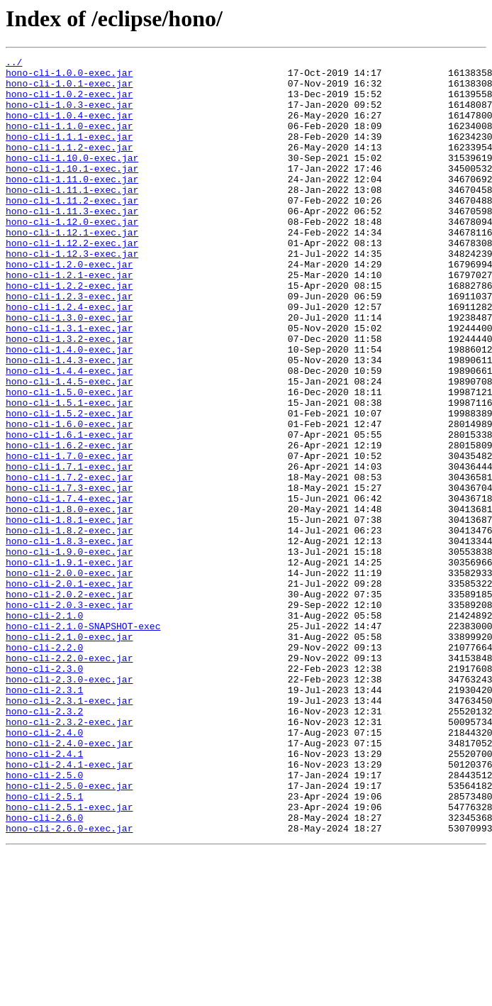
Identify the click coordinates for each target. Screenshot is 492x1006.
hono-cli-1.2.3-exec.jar (69, 344)
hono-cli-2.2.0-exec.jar (69, 779)
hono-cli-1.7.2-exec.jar (69, 561)
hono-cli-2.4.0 (44, 868)
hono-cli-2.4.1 (44, 894)
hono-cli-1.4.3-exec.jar (69, 421)
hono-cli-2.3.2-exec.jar (69, 855)
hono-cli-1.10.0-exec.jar (72, 178)
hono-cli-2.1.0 (44, 728)
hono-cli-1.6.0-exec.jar (69, 498)
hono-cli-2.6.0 (44, 970)
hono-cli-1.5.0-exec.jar (69, 459)
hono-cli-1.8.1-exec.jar (69, 613)
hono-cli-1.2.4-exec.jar (69, 357)
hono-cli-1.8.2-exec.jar (69, 625)
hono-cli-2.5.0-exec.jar (69, 932)
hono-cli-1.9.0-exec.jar (69, 651)
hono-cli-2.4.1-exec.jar (69, 906)
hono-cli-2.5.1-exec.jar (69, 957)
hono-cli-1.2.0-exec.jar (69, 306)
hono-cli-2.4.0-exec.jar (69, 881)
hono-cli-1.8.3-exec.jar (69, 638)
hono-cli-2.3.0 (44, 791)
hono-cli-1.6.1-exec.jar (69, 510)
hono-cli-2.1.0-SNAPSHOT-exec (83, 740)
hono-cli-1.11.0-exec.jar (72, 204)
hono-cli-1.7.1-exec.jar (69, 549)
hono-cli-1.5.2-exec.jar (69, 485)
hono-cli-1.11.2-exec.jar (72, 229)
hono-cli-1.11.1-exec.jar (72, 217)
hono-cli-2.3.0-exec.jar (69, 804)
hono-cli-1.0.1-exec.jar (69, 89)
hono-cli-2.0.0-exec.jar (69, 676)
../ (14, 63)
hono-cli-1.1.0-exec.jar (69, 140)
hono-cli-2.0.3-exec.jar (69, 715)
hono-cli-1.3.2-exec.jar (69, 395)
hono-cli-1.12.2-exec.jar (72, 281)
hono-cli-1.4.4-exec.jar (69, 434)
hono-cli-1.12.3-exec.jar (72, 293)
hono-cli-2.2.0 (44, 766)
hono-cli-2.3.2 (44, 842)
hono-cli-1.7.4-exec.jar (69, 587)
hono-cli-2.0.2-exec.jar (69, 702)
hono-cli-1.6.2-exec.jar (69, 523)
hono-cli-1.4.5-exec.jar (69, 447)
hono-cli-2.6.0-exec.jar (69, 983)
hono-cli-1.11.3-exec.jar (72, 242)
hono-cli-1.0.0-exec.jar (69, 76)
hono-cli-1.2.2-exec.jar (69, 332)
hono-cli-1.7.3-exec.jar (69, 574)
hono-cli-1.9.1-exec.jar (69, 664)
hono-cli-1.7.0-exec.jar (69, 536)
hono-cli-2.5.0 (44, 919)
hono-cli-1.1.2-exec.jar (69, 166)
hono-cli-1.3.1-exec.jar (69, 383)
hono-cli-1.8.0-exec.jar (69, 600)
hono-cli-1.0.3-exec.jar (69, 115)
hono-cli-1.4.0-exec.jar (69, 408)
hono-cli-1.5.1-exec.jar (69, 472)
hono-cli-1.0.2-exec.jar (69, 102)
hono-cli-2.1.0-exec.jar (69, 753)
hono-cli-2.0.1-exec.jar (69, 689)
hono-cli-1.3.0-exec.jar (69, 370)
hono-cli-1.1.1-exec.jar (69, 153)
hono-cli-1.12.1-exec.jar (72, 268)
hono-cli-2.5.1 (44, 945)
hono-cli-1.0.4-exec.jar (69, 127)
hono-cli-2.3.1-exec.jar (69, 830)
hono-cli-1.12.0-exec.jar (72, 255)
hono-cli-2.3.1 (44, 817)
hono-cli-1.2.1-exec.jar (69, 319)
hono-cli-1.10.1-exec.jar (72, 191)
